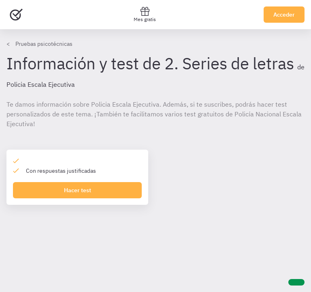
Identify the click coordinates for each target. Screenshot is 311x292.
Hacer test (77, 190)
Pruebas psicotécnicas (43, 43)
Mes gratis (145, 14)
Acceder (284, 14)
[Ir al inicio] (16, 14)
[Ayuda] (296, 282)
